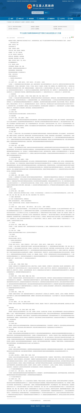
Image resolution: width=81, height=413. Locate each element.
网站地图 (33, 406)
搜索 (48, 12)
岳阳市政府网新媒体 (33, 1)
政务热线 (48, 406)
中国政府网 (9, 1)
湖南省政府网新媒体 (25, 1)
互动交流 (40, 18)
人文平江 (61, 18)
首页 (10, 18)
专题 (70, 18)
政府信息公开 (17, 22)
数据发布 (51, 18)
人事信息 (32, 22)
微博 (69, 1)
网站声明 (38, 406)
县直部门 (23, 22)
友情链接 (43, 406)
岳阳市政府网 (19, 1)
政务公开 (20, 18)
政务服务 (30, 18)
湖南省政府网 (13, 1)
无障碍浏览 (64, 1)
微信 (72, 1)
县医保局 (28, 22)
